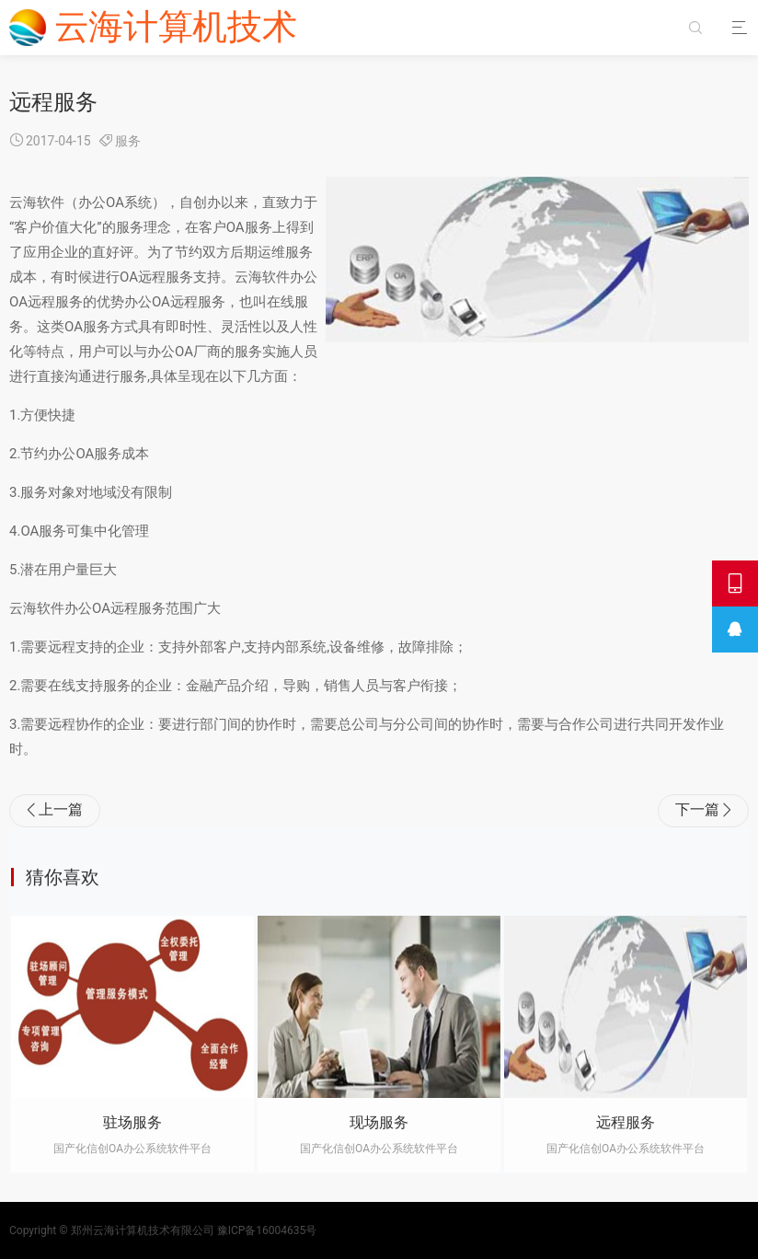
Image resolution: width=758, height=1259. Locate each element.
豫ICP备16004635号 (267, 1230)
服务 (128, 140)
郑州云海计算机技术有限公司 (142, 1230)
